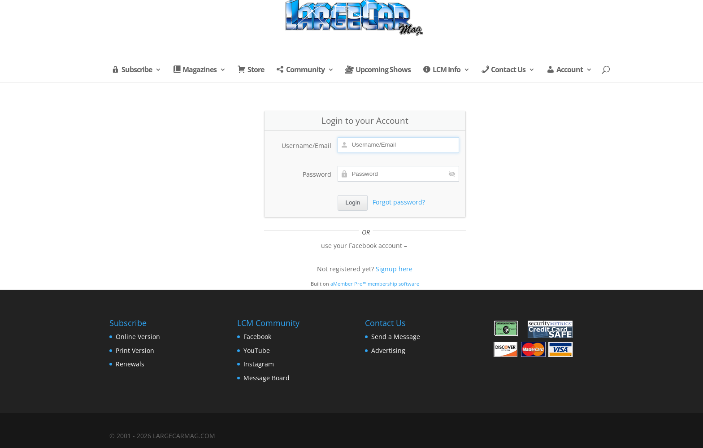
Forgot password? (399, 202)
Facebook (257, 336)
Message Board (266, 378)
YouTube (256, 350)
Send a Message (395, 336)
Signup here (394, 269)
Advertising (388, 350)
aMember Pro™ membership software (374, 284)
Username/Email (306, 145)
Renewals (130, 364)
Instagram (258, 364)
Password (317, 174)
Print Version (135, 350)
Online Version (138, 336)
